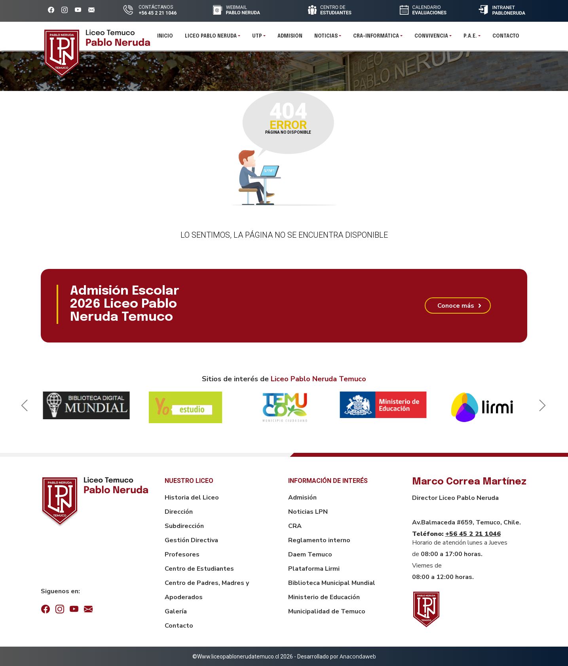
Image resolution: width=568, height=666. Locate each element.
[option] (86, 405)
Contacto (505, 39)
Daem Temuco (310, 554)
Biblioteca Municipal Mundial (331, 583)
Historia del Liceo (192, 497)
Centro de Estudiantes (199, 568)
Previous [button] (23, 407)
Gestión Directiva (191, 540)
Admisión (289, 39)
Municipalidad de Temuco (326, 611)
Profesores (182, 554)
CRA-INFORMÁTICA (376, 39)
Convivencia (431, 39)
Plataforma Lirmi (314, 568)
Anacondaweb (358, 656)
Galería (176, 611)
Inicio (165, 39)
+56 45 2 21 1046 (473, 534)
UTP (257, 39)
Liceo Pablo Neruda (211, 39)
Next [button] (541, 407)
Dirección (179, 511)
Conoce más (455, 305)
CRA (295, 526)
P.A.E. (470, 39)
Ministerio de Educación (324, 597)
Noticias (326, 39)
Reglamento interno (319, 540)
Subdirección (184, 526)
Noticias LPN (308, 511)
